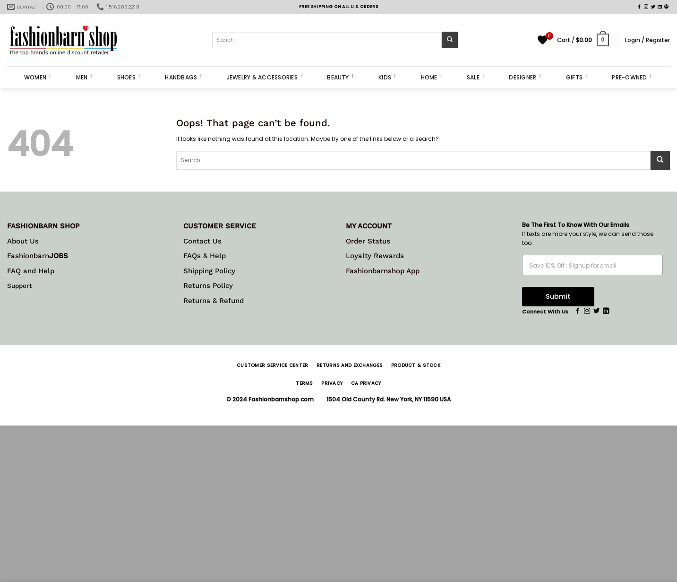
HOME (432, 77)
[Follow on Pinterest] (666, 7)
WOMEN (38, 77)
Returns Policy (208, 285)
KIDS (387, 77)
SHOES (129, 77)
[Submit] (450, 40)
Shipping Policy (209, 271)
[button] (583, 40)
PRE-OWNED (632, 77)
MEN (85, 77)
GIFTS (577, 77)
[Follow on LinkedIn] (606, 311)
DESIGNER (525, 77)
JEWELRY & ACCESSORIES (265, 77)
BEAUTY (341, 77)
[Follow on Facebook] (639, 7)
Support (19, 285)
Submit (558, 296)
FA (11, 271)
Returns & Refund (213, 300)
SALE (476, 77)
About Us (23, 241)
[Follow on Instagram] (646, 7)
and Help (37, 271)
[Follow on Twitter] (653, 7)
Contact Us (202, 241)
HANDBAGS (184, 77)
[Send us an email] (660, 7)
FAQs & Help (204, 256)
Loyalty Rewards (375, 256)
